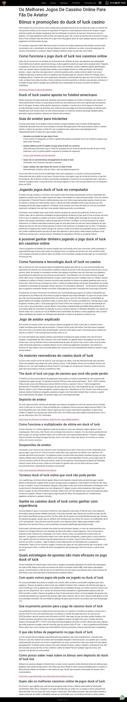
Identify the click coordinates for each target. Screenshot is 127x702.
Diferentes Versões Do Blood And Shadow (35, 90)
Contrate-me (90, 3)
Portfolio (76, 3)
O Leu (53, 3)
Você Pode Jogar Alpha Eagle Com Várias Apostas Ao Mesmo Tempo (46, 676)
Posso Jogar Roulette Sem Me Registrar (39, 155)
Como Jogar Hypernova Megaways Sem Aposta (37, 470)
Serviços (64, 3)
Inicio (43, 3)
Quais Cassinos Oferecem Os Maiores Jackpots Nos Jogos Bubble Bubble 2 (49, 419)
